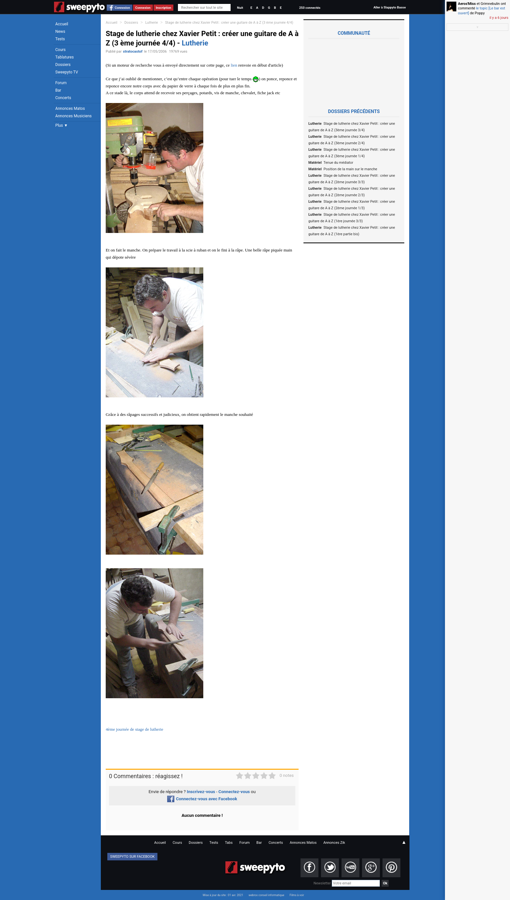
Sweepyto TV (66, 72)
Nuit (240, 7)
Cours (60, 49)
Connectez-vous (234, 791)
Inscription (163, 7)
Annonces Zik (334, 843)
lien (234, 65)
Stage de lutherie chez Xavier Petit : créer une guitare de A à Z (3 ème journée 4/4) (229, 22)
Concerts (63, 98)
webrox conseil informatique (266, 895)
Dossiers (63, 64)
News (60, 31)
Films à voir (296, 895)
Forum (61, 83)
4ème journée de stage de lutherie (134, 729)
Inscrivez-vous (201, 791)
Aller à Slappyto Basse (389, 7)
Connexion (122, 7)
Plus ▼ (61, 125)
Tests (60, 39)
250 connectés (309, 7)
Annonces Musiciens (73, 116)
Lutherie (151, 22)
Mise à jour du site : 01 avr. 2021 (223, 895)
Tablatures (64, 57)
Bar (58, 90)
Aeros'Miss (467, 4)
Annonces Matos (70, 108)
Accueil (61, 24)
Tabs (229, 843)
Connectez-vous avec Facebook (202, 798)
